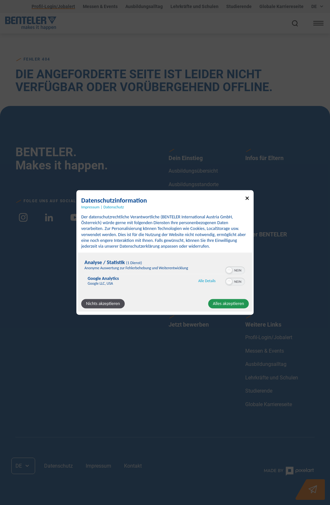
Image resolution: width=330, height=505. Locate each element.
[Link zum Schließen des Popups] (247, 199)
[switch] (235, 270)
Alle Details (207, 281)
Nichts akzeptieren (103, 304)
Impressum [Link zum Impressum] (90, 207)
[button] (229, 270)
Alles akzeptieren (228, 304)
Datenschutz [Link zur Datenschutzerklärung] (113, 207)
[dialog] (165, 252)
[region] (165, 274)
